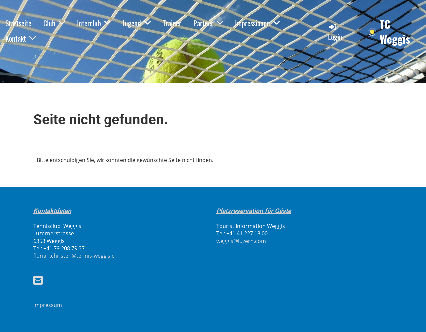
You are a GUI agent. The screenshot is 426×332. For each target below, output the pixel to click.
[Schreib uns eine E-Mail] (38, 280)
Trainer (172, 23)
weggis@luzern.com (241, 241)
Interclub (93, 23)
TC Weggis (395, 32)
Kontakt (20, 38)
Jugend (136, 23)
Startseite (18, 23)
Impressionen (257, 23)
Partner (208, 23)
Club (54, 23)
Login (335, 32)
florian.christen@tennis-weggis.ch (75, 255)
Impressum (47, 305)
